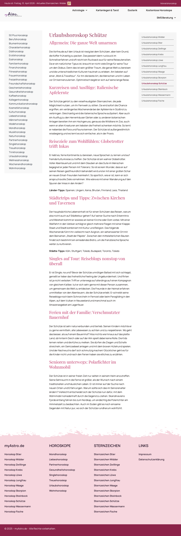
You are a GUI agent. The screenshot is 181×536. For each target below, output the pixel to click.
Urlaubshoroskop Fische (153, 100)
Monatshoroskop (168, 3)
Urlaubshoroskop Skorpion (154, 77)
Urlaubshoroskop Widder (153, 37)
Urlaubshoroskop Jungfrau (154, 66)
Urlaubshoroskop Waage (153, 71)
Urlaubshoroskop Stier (152, 42)
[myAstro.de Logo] (13, 12)
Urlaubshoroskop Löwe (152, 60)
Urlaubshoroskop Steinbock (154, 89)
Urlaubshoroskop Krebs (152, 54)
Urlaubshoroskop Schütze (154, 83)
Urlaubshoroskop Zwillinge (154, 48)
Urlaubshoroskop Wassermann (156, 95)
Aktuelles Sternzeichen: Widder (54, 3)
